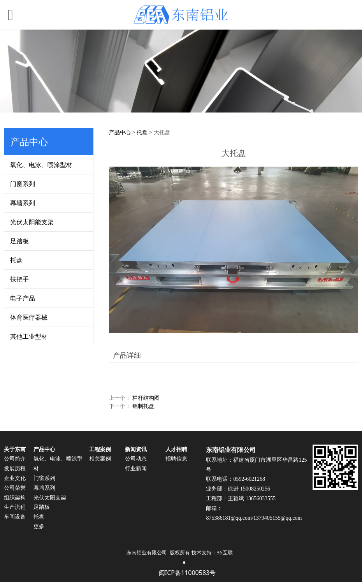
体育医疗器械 (28, 317)
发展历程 (15, 468)
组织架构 (15, 498)
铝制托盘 (143, 406)
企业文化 (15, 478)
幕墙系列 (22, 203)
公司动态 (136, 459)
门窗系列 (22, 183)
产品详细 (127, 355)
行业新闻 (136, 468)
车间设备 (15, 517)
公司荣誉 (15, 488)
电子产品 (22, 298)
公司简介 (15, 459)
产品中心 (120, 132)
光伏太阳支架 (49, 498)
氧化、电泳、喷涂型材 (41, 164)
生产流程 (15, 507)
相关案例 (100, 459)
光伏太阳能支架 (32, 222)
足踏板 (19, 241)
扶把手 (19, 279)
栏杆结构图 (146, 397)
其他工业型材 (28, 336)
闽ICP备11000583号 (187, 572)
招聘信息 (176, 459)
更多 (38, 526)
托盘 (16, 260)
